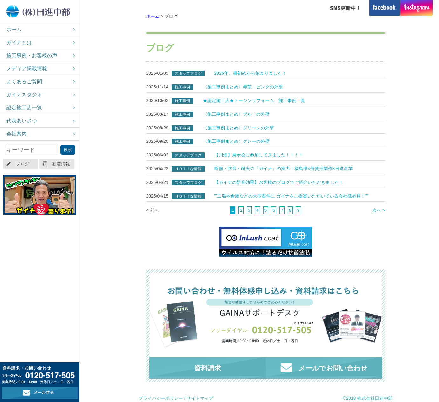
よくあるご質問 (24, 81)
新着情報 (61, 163)
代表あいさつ (21, 120)
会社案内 (16, 133)
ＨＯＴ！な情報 (188, 169)
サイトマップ (200, 398)
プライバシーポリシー (161, 398)
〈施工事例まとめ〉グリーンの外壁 (238, 127)
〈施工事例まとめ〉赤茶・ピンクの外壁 (243, 86)
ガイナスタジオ (24, 94)
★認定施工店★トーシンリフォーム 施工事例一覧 (254, 100)
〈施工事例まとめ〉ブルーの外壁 (236, 114)
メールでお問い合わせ (323, 367)
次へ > (378, 210)
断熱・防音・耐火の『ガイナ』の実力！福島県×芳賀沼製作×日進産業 (283, 168)
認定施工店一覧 (24, 107)
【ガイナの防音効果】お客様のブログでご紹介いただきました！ (278, 182)
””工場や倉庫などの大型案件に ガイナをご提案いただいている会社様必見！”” (291, 195)
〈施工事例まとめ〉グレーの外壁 (236, 141)
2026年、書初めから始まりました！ (250, 73)
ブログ (22, 163)
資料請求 (207, 368)
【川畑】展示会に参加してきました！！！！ (258, 154)
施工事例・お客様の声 (31, 55)
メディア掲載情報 (26, 68)
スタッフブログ (188, 73)
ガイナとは (19, 42)
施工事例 (182, 87)
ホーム (14, 29)
